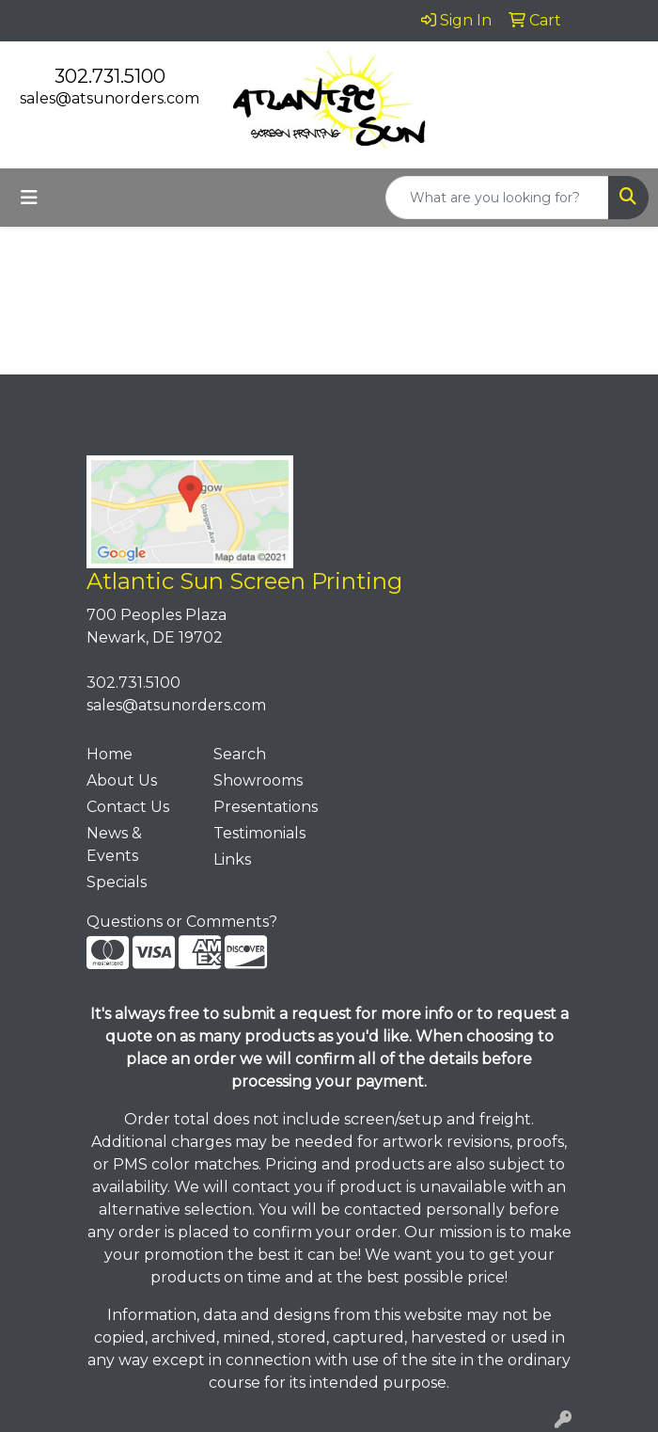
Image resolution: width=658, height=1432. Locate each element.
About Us (121, 780)
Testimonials (259, 833)
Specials (116, 882)
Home (109, 754)
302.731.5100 (110, 76)
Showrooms (258, 780)
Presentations (265, 807)
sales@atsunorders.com (109, 98)
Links (232, 859)
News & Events (114, 844)
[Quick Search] (497, 197)
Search (239, 754)
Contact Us (127, 807)
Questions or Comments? (181, 922)
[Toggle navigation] (29, 197)
